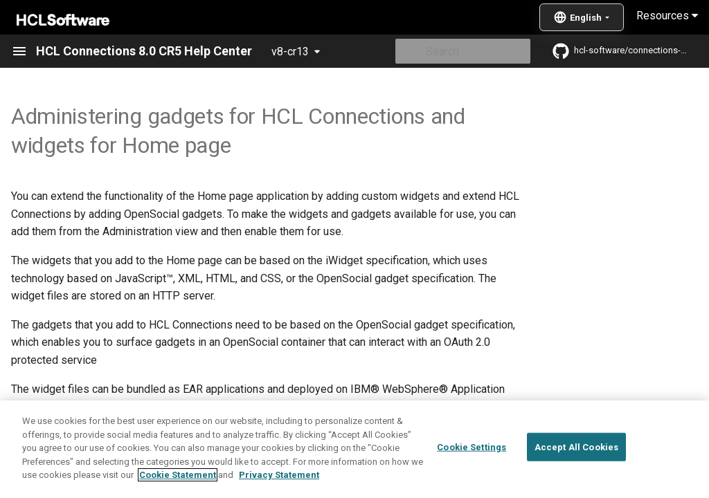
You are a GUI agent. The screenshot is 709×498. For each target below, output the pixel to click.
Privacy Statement (279, 475)
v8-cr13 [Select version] (290, 51)
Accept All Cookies (576, 446)
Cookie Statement (177, 475)
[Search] (449, 51)
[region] (354, 449)
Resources (667, 15)
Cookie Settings (471, 446)
